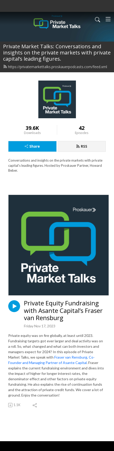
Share (32, 146)
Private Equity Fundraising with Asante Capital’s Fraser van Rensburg (63, 310)
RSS (81, 146)
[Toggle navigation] (108, 19)
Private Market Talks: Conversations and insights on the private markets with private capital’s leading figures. (57, 52)
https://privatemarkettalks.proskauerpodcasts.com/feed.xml (55, 66)
